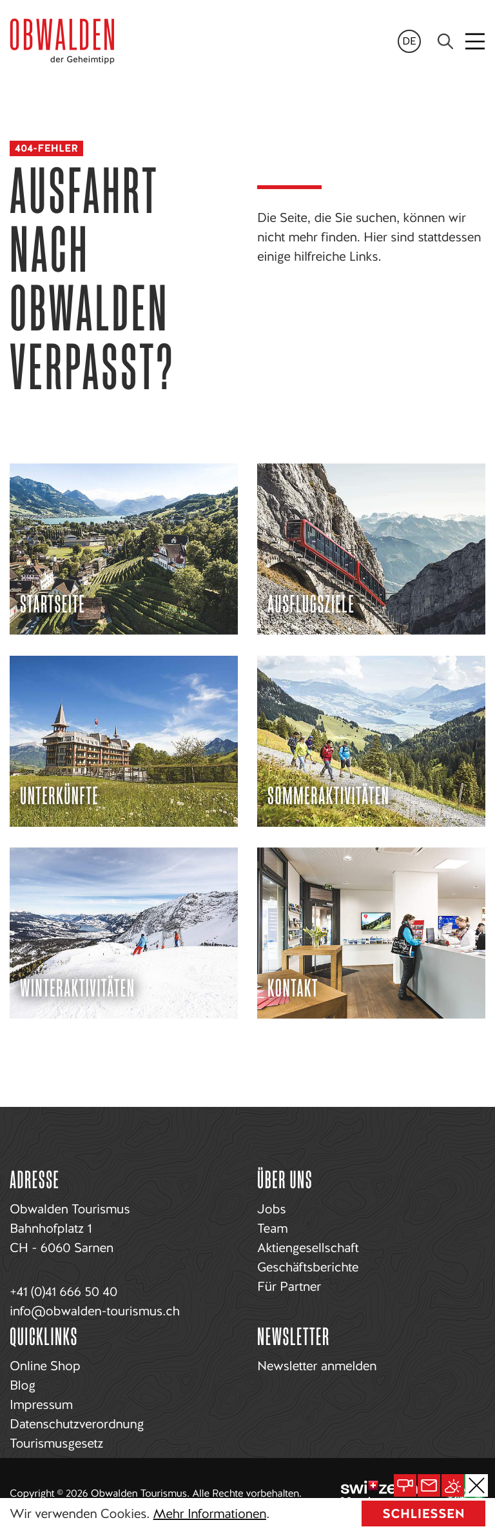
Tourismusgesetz (56, 1443)
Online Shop (45, 1365)
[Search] (445, 41)
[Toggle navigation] (476, 41)
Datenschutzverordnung (77, 1423)
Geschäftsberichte (307, 1267)
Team (272, 1228)
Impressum (41, 1404)
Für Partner (289, 1286)
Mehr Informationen (209, 1513)
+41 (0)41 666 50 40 (63, 1291)
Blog (22, 1385)
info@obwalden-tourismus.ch (94, 1310)
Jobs (271, 1208)
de (409, 41)
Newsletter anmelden (316, 1365)
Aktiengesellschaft (307, 1247)
